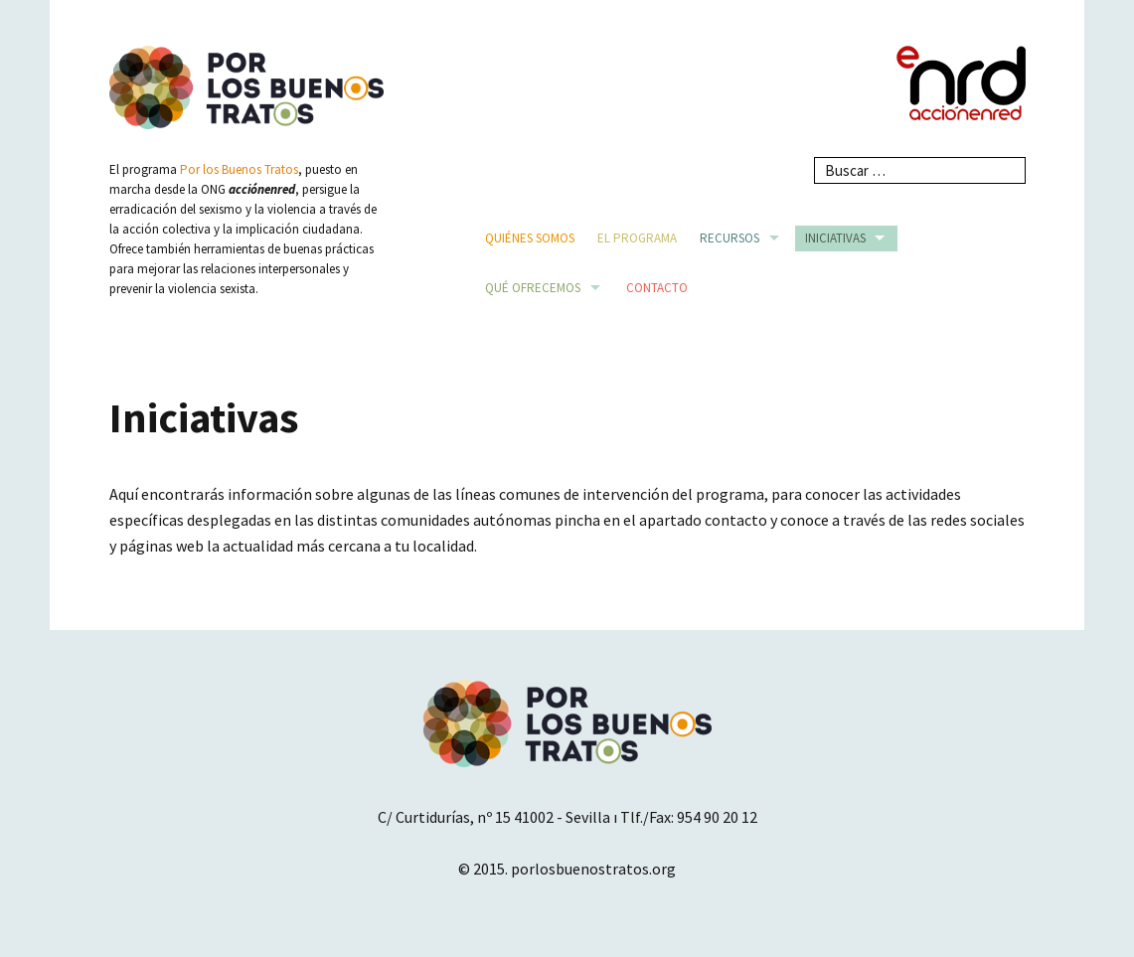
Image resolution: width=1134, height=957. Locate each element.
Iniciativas (835, 238)
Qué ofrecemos (532, 287)
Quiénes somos (529, 238)
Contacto (657, 287)
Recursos (729, 238)
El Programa (637, 238)
